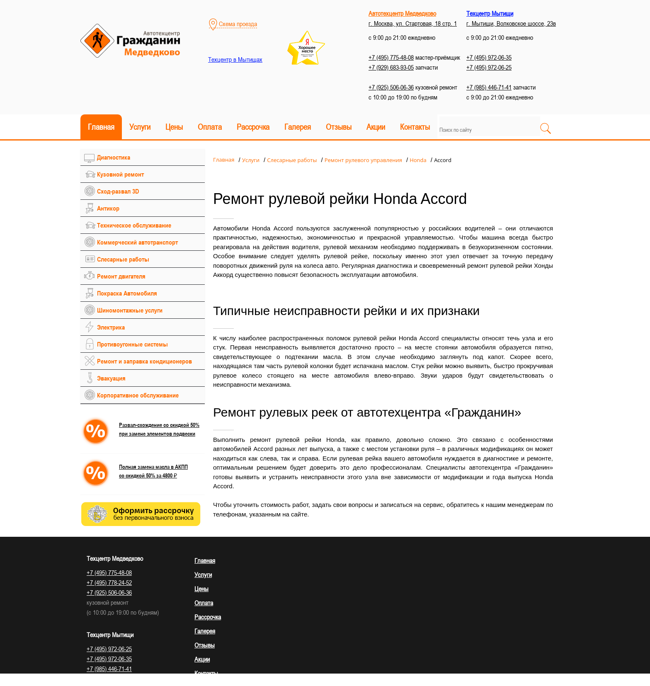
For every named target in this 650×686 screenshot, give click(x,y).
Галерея (297, 127)
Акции (375, 127)
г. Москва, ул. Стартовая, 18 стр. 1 (413, 23)
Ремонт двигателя (121, 276)
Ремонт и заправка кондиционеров (144, 361)
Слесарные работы (123, 259)
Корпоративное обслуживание (138, 395)
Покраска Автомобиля (127, 293)
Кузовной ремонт (120, 174)
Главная (101, 127)
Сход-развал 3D (118, 191)
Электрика (111, 327)
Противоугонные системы (132, 344)
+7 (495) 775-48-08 (391, 57)
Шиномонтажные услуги (129, 310)
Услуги (139, 127)
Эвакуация (111, 378)
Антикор (108, 208)
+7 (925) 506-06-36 (391, 87)
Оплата (210, 127)
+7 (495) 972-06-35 (489, 57)
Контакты (415, 127)
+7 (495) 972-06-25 (489, 67)
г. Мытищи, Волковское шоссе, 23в (511, 23)
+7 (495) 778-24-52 (109, 582)
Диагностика (113, 157)
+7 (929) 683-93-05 (391, 67)
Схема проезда (233, 23)
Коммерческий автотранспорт (137, 242)
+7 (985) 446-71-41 (489, 87)
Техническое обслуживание (134, 225)
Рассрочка (253, 127)
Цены (174, 127)
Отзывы (339, 127)
